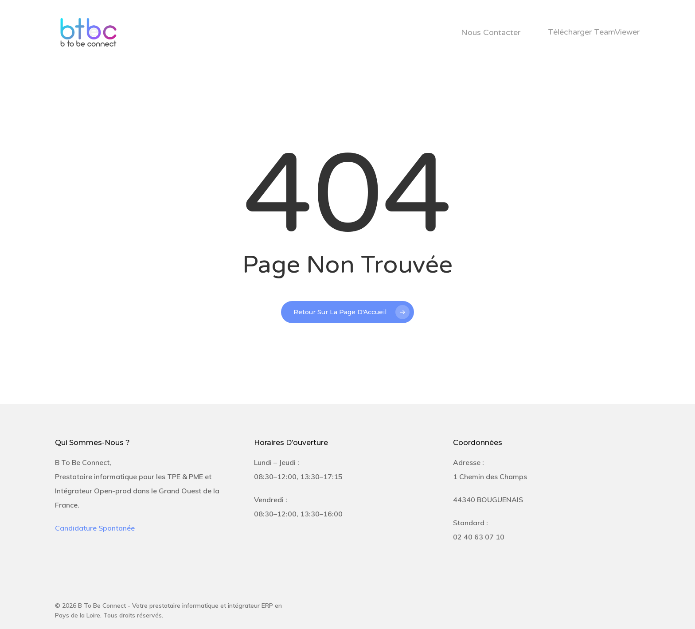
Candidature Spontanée (95, 528)
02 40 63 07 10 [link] (478, 536)
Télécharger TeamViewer (594, 32)
